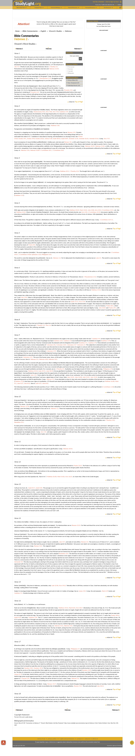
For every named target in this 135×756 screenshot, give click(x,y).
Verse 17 (17, 642)
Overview (70, 69)
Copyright (70, 71)
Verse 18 (17, 694)
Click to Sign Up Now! (112, 1)
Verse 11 (17, 442)
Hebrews (68, 31)
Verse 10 (17, 397)
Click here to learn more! (56, 26)
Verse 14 (17, 518)
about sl (87, 739)
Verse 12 (17, 462)
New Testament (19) (73, 83)
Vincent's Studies (55, 31)
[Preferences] (120, 7)
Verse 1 (17, 53)
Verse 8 (17, 320)
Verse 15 (17, 582)
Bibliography (71, 73)
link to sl (95, 739)
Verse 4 (17, 203)
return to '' (76, 102)
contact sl (80, 739)
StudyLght (24, 3)
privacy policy (52, 739)
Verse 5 (17, 233)
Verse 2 (17, 106)
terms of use (41, 739)
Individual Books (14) (74, 85)
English (43, 31)
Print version (71, 67)
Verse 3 (17, 158)
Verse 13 (17, 484)
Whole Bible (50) (73, 80)
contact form (97, 742)
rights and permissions (67, 739)
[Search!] (80, 58)
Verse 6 (17, 268)
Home (17, 31)
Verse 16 (17, 601)
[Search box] (72, 58)
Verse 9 (17, 335)
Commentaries (30, 31)
